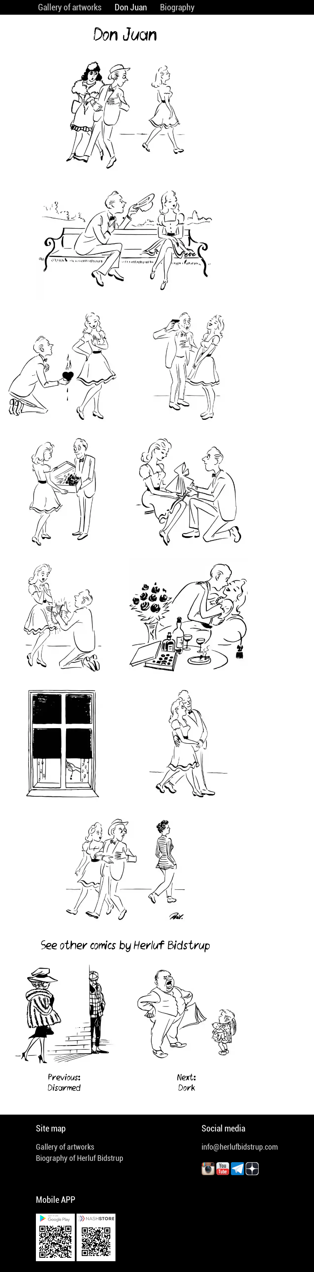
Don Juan (131, 7)
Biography (177, 7)
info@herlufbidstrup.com (240, 1146)
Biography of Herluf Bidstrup (79, 1158)
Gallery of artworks (70, 7)
